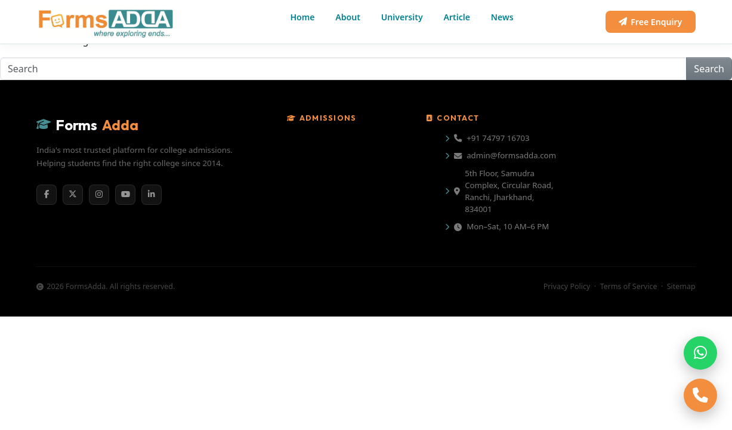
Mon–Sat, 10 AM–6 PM (501, 226)
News (502, 17)
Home (302, 17)
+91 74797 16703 (492, 138)
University (402, 17)
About (347, 17)
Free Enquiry (650, 21)
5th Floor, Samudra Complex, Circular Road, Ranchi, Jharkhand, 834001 (503, 191)
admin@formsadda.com (505, 155)
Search (709, 68)
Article (457, 17)
